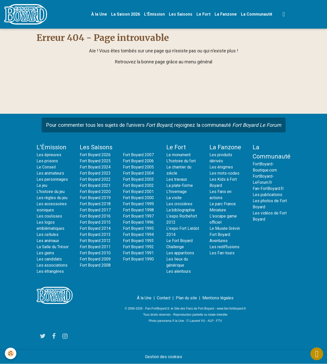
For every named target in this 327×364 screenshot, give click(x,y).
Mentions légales (217, 297)
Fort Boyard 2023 (95, 173)
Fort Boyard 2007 (138, 154)
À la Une (99, 14)
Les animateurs (50, 173)
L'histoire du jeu (51, 191)
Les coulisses (49, 216)
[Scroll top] (316, 353)
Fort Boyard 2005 (138, 167)
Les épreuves (49, 154)
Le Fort (203, 14)
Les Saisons (180, 14)
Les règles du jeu (52, 197)
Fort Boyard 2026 (95, 154)
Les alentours (178, 271)
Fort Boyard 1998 (138, 210)
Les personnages (52, 179)
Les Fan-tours (222, 253)
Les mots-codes (224, 173)
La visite (174, 197)
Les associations (52, 265)
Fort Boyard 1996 (138, 222)
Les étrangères (50, 271)
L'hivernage (176, 191)
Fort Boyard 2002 (138, 185)
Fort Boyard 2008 (95, 265)
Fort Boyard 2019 (95, 197)
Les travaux (176, 179)
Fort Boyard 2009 (95, 259)
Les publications (267, 194)
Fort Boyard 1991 (138, 253)
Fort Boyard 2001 (138, 191)
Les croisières (179, 203)
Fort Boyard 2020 (95, 191)
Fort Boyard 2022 (95, 179)
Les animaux (48, 240)
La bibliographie (180, 210)
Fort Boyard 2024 (95, 167)
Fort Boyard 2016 (95, 216)
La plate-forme (179, 185)
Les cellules (48, 234)
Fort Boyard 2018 (95, 203)
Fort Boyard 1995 (138, 228)
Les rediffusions (224, 246)
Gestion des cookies (163, 356)
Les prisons (47, 160)
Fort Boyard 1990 (138, 259)
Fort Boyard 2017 (95, 210)
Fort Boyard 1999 (138, 203)
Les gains (45, 253)
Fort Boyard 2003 (138, 179)
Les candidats (49, 259)
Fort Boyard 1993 (138, 240)
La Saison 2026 (125, 14)
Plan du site (186, 297)
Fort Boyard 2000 (138, 197)
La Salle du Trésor (53, 246)
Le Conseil (46, 167)
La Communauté (256, 14)
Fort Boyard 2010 (95, 253)
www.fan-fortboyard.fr (231, 308)
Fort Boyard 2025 (95, 160)
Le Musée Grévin (224, 228)
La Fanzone (226, 14)
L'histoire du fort (181, 160)
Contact (163, 297)
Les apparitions (180, 253)
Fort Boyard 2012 (95, 240)
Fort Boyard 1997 (138, 216)
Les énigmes (221, 167)
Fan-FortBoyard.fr (268, 188)
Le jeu (42, 185)
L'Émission (154, 14)
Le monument (178, 154)
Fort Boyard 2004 (138, 173)
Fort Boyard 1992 (138, 246)
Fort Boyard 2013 (95, 234)
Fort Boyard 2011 (95, 246)
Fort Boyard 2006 (138, 160)
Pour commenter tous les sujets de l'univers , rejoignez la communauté (163, 125)
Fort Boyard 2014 (95, 228)
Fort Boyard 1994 (138, 234)
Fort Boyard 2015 (95, 222)
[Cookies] (11, 353)
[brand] (26, 14)
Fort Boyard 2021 (95, 185)
